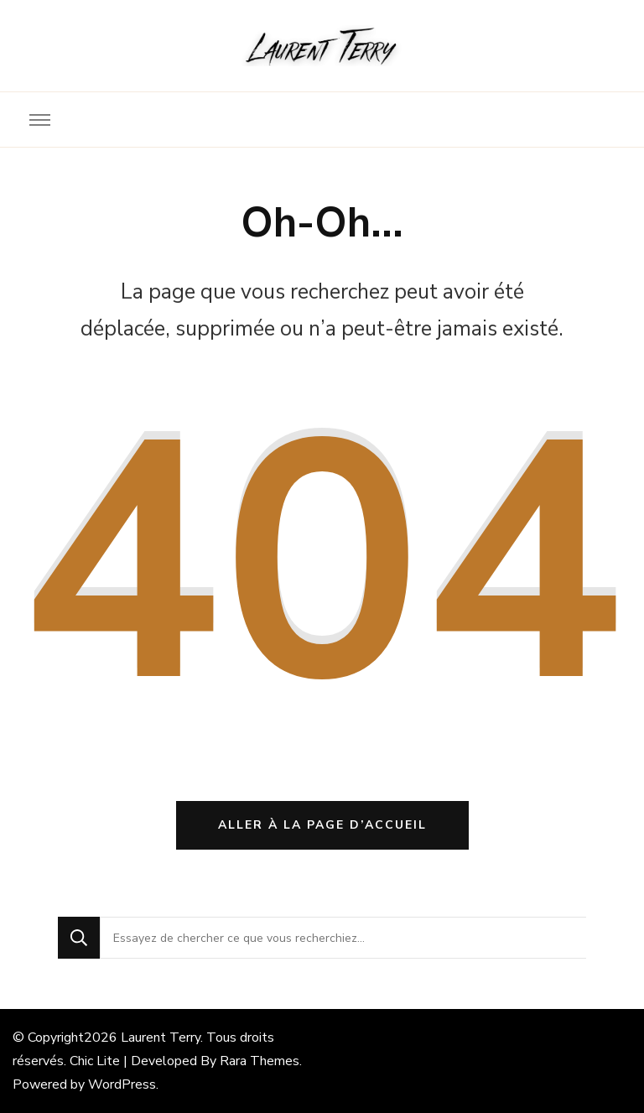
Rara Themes (259, 1061)
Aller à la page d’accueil (322, 825)
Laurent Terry (160, 1037)
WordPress (122, 1084)
